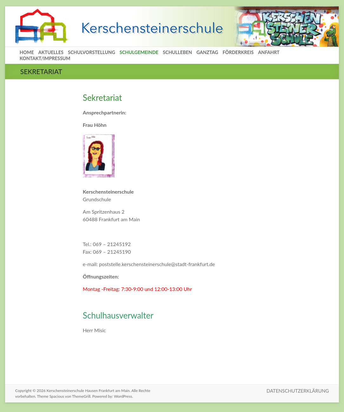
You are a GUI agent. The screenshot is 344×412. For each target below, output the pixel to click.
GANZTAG (207, 52)
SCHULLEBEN (177, 52)
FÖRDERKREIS (238, 52)
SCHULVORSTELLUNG (91, 52)
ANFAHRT (269, 52)
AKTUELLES (50, 52)
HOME (27, 52)
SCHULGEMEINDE (139, 52)
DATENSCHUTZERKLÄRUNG (298, 391)
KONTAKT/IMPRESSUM (45, 58)
